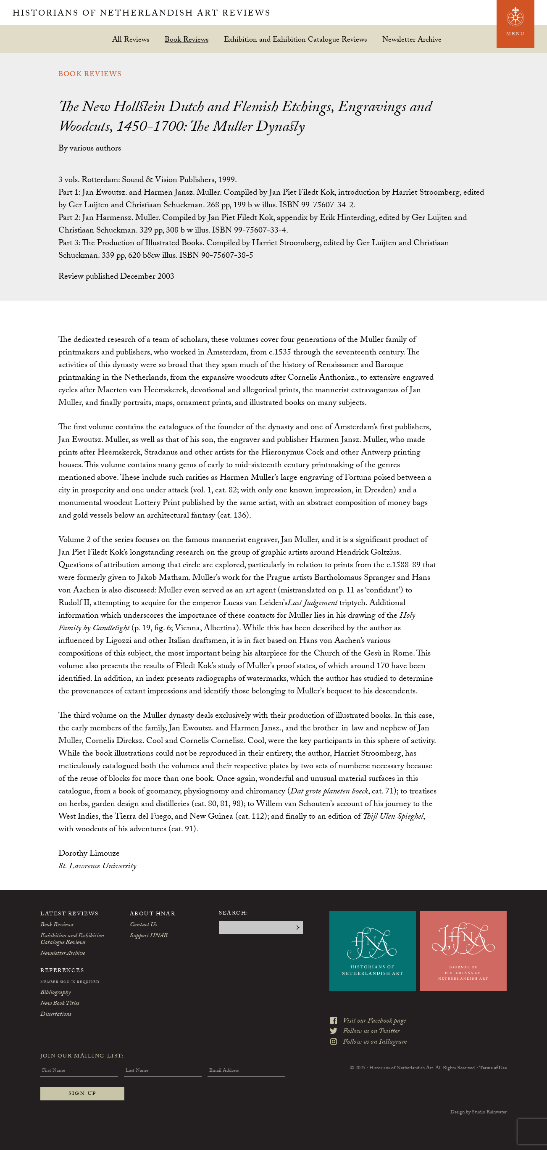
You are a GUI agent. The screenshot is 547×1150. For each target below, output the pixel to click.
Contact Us (143, 925)
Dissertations (55, 1015)
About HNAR (153, 914)
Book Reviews (186, 39)
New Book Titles (59, 1004)
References (62, 971)
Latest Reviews (69, 914)
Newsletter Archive (412, 39)
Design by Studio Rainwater (478, 1112)
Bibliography (55, 993)
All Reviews (130, 39)
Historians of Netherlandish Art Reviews (142, 14)
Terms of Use (493, 1068)
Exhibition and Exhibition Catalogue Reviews (295, 39)
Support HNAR (149, 936)
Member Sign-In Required (69, 983)
